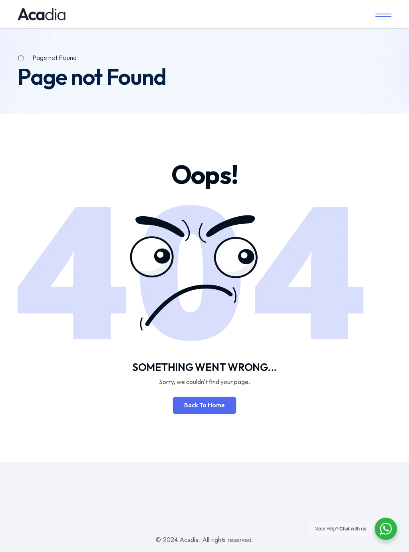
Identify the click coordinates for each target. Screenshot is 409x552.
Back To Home (204, 405)
